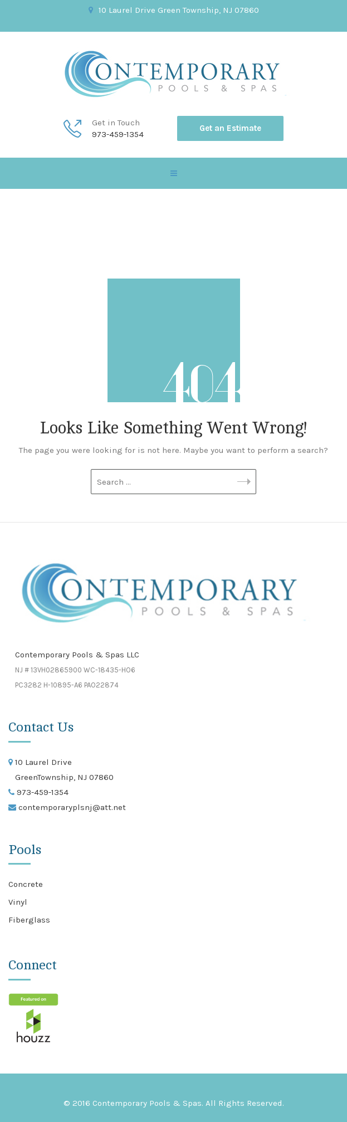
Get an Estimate (230, 128)
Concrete (25, 884)
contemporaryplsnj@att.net (71, 807)
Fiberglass (29, 920)
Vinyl (17, 902)
